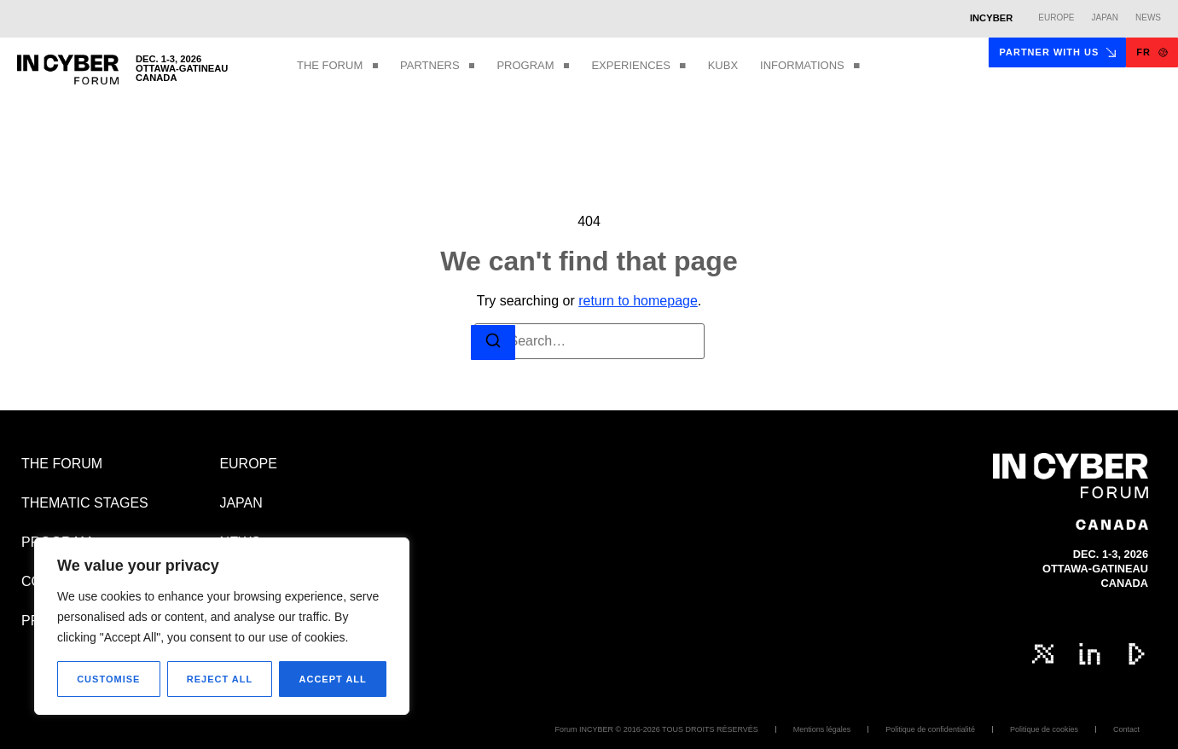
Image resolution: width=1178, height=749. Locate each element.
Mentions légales (822, 729)
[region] (221, 626)
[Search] (493, 342)
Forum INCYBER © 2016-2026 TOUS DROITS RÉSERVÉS (656, 729)
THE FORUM (337, 66)
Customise (108, 679)
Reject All (219, 679)
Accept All (333, 679)
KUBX (723, 65)
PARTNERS (437, 66)
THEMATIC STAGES (84, 503)
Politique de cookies (1044, 729)
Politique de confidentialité (930, 729)
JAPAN (240, 503)
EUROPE (248, 463)
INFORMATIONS (810, 66)
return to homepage (638, 300)
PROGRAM (532, 66)
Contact (1126, 729)
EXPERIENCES (638, 66)
